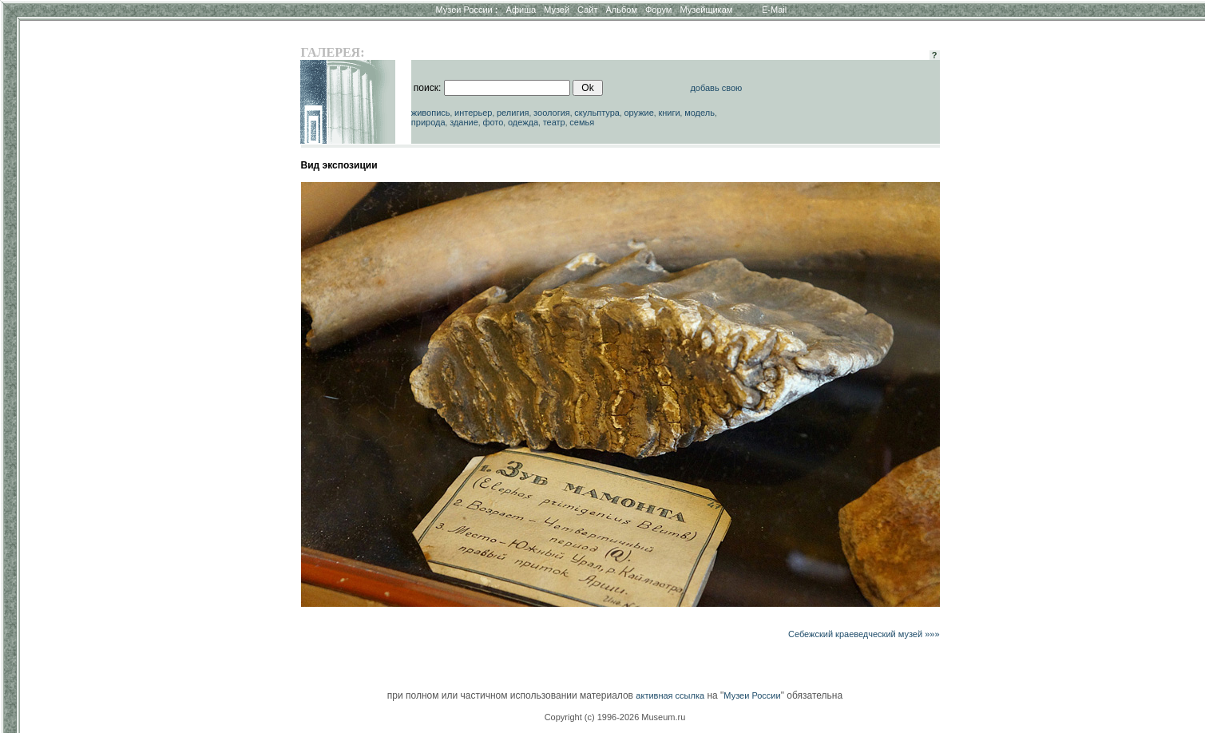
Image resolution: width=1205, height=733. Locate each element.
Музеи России (466, 9)
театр (554, 122)
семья (581, 122)
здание (464, 122)
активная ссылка (670, 695)
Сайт (587, 9)
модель (699, 112)
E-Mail (774, 9)
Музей (556, 9)
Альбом (621, 9)
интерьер (473, 112)
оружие (638, 112)
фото (492, 122)
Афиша (521, 9)
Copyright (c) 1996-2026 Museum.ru (615, 717)
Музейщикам (706, 9)
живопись (430, 112)
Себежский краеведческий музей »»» (864, 634)
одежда (523, 122)
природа (428, 122)
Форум (658, 9)
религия (513, 112)
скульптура (597, 112)
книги (669, 112)
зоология (551, 112)
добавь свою (716, 88)
